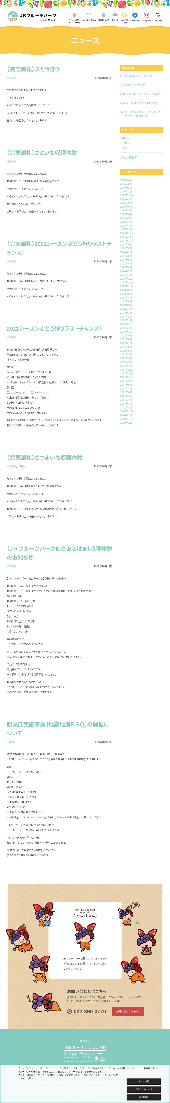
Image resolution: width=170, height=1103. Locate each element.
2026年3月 (126, 184)
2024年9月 (126, 244)
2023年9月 (126, 290)
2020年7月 (126, 415)
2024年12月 (127, 233)
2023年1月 (126, 320)
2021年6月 (126, 392)
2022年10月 (127, 331)
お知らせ (11, 78)
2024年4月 (126, 263)
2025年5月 (126, 218)
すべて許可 (143, 1081)
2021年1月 (126, 407)
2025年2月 (126, 229)
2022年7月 (126, 343)
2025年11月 (127, 199)
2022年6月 (126, 347)
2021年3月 (126, 403)
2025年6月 (126, 214)
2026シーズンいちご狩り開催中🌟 (138, 103)
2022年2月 (126, 362)
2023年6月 (126, 301)
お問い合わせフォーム (128, 1011)
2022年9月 (126, 335)
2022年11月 (127, 328)
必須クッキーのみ (144, 1089)
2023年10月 (127, 286)
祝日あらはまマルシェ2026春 (136, 76)
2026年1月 (126, 191)
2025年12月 (127, 195)
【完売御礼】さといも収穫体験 (42, 153)
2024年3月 (126, 267)
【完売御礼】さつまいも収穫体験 (45, 458)
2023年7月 (126, 297)
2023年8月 (126, 294)
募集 (125, 148)
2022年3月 (126, 358)
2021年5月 (126, 396)
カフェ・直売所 (128, 157)
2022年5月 (126, 350)
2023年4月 (126, 309)
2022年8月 (126, 339)
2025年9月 (126, 203)
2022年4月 (126, 354)
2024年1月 (126, 275)
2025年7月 (126, 210)
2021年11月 (127, 373)
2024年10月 (127, 241)
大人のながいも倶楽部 (132, 85)
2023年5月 (126, 305)
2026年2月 (126, 187)
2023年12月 (127, 278)
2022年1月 (126, 366)
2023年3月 (126, 313)
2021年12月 (127, 369)
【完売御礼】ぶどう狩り (33, 69)
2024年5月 (126, 259)
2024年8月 (126, 248)
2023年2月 (126, 316)
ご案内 (21, 466)
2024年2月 (126, 271)
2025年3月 (126, 225)
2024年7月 (126, 252)
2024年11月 (127, 237)
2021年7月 (126, 388)
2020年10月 (127, 411)
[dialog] (85, 1083)
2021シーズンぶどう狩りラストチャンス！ (54, 329)
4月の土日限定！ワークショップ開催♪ (140, 94)
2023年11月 (127, 282)
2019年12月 (127, 419)
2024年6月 (126, 256)
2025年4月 (126, 222)
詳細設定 (143, 1097)
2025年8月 (126, 206)
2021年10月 (127, 377)
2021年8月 (126, 385)
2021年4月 (126, 400)
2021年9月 (126, 381)
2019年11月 (127, 422)
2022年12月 (127, 324)
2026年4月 (126, 180)
